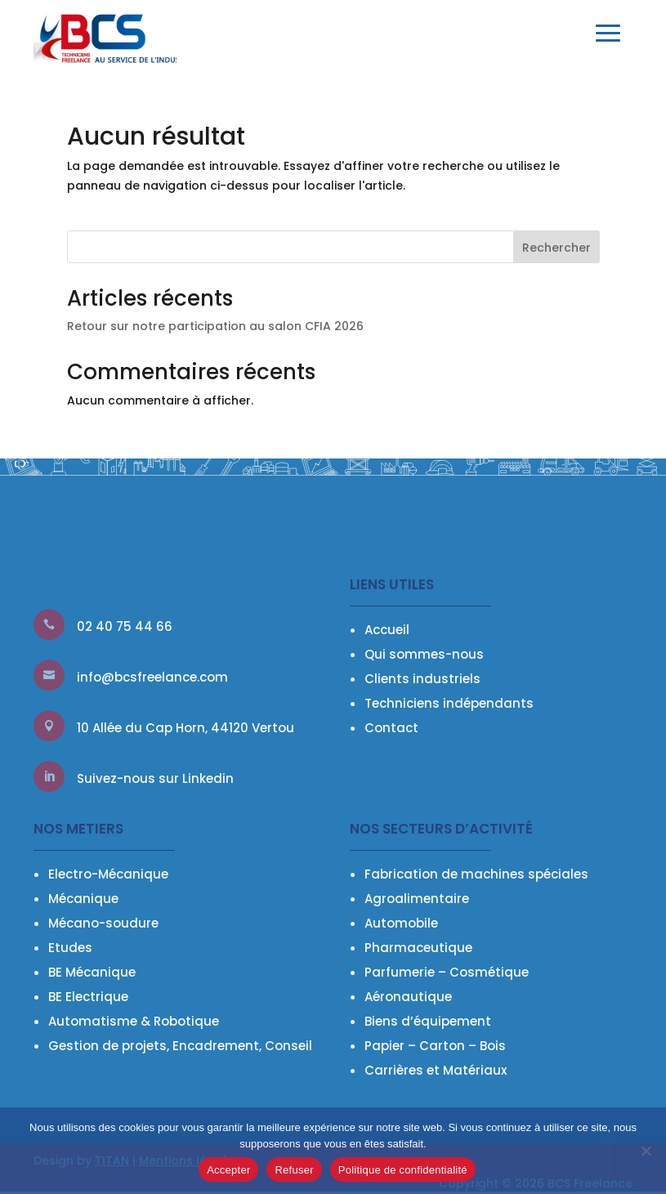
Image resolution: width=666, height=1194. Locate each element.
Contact (391, 727)
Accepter (228, 1170)
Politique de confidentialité (402, 1170)
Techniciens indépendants (449, 703)
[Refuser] (645, 1151)
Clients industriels (422, 678)
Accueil (386, 629)
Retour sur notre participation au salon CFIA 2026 (215, 326)
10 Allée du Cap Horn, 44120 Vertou (185, 727)
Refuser (294, 1170)
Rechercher (556, 247)
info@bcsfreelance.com (152, 677)
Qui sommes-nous (424, 654)
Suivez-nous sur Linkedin (155, 778)
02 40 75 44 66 (124, 626)
